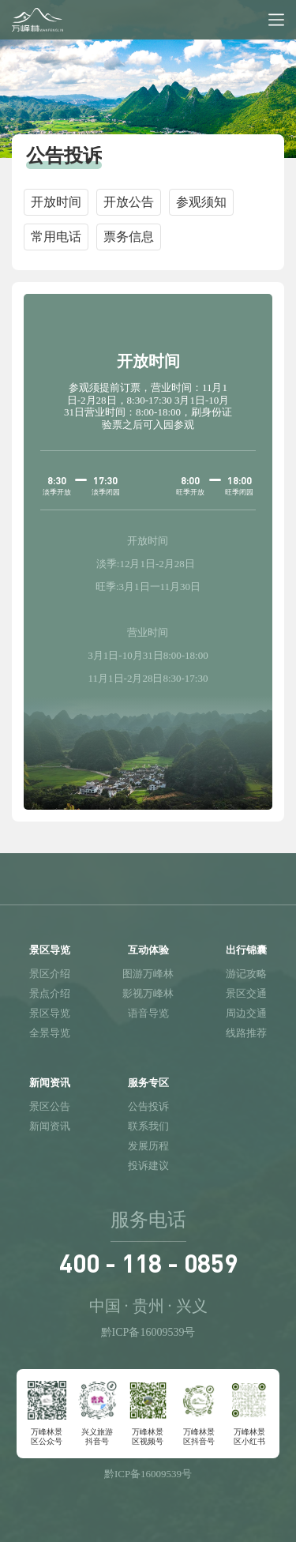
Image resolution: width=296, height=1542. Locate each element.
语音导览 (148, 1013)
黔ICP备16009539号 (148, 1332)
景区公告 (49, 1106)
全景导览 (49, 1033)
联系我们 (148, 1126)
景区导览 (49, 1013)
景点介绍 (49, 993)
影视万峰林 (148, 993)
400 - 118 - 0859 (148, 1262)
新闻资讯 (49, 1126)
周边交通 (246, 1013)
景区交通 (246, 993)
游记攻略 (246, 974)
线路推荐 (246, 1033)
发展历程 (148, 1146)
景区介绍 (49, 974)
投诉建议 (148, 1166)
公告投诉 (148, 1106)
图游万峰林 (148, 974)
